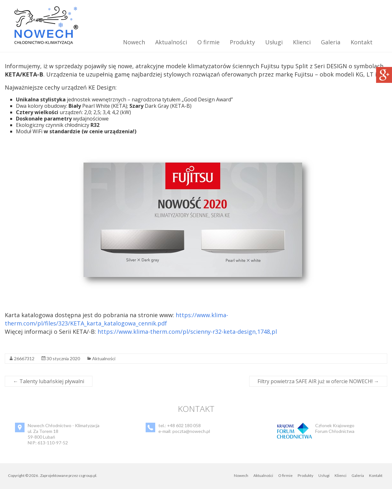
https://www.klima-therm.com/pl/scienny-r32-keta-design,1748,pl (187, 331)
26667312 (24, 358)
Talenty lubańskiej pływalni (48, 381)
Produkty (242, 42)
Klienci (302, 42)
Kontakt (362, 42)
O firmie (208, 42)
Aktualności (171, 42)
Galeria (330, 42)
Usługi (274, 42)
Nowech (134, 42)
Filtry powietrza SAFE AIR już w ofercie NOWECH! (318, 381)
